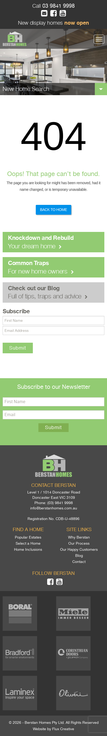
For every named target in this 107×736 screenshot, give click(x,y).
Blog (79, 555)
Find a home (28, 529)
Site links (79, 529)
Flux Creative (63, 729)
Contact (79, 561)
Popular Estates (28, 537)
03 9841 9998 (58, 6)
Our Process (79, 543)
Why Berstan (79, 537)
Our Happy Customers (79, 549)
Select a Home (28, 543)
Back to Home (53, 210)
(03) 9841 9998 (60, 503)
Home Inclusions (28, 549)
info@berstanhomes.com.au (53, 508)
